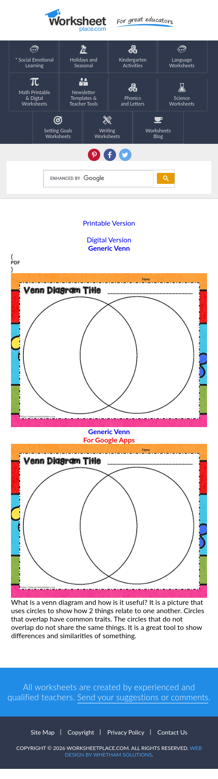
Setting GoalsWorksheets (58, 127)
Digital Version (109, 239)
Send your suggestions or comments (144, 697)
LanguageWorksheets (182, 56)
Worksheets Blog (158, 127)
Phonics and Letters (133, 94)
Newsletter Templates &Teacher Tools (83, 91)
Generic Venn (109, 435)
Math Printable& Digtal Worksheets (34, 91)
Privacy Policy (125, 742)
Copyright (81, 742)
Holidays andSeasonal (83, 56)
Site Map (42, 742)
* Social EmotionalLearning (34, 56)
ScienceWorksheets (182, 94)
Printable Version (109, 223)
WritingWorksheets (107, 127)
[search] (97, 178)
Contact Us (172, 742)
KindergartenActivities (132, 56)
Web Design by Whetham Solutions (133, 761)
